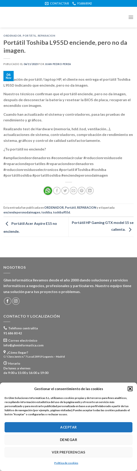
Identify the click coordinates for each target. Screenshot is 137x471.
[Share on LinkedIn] (90, 190)
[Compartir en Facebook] (57, 190)
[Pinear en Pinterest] (81, 190)
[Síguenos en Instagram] (16, 301)
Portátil (29, 35)
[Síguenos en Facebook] (7, 301)
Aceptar (68, 427)
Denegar (68, 440)
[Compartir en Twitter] (65, 190)
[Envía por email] (73, 190)
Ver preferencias (68, 452)
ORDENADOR (12, 35)
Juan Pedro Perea (58, 64)
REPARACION (46, 35)
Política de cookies (66, 463)
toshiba (46, 212)
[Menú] (131, 17)
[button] (130, 388)
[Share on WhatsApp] (47, 190)
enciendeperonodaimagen (21, 212)
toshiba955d (61, 212)
